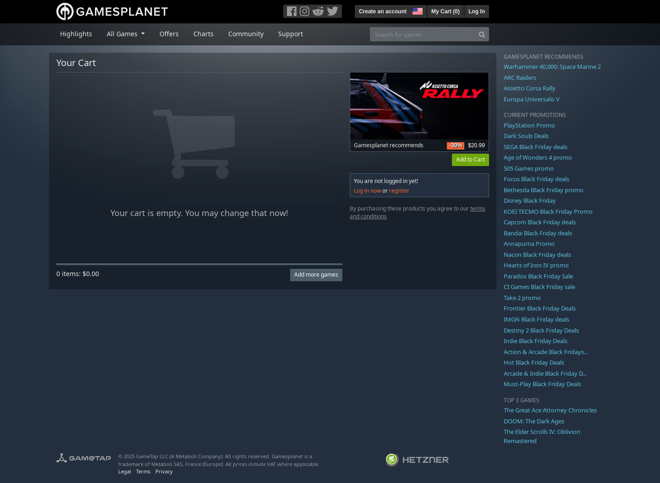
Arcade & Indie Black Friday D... (545, 373)
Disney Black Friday (530, 200)
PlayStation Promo (529, 125)
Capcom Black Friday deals (540, 222)
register (399, 190)
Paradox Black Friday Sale (538, 276)
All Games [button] (123, 33)
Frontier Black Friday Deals (540, 308)
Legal (124, 471)
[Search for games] (422, 34)
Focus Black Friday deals (536, 179)
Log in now (367, 190)
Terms (143, 471)
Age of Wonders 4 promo (538, 157)
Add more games (316, 274)
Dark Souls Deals (526, 136)
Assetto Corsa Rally (530, 88)
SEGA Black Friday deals (535, 147)
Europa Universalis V (532, 99)
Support (290, 33)
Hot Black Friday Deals (534, 362)
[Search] (482, 34)
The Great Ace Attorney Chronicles (550, 410)
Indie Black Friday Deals (535, 341)
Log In (476, 11)
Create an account (383, 11)
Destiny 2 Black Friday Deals (541, 330)
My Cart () (445, 11)
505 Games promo (529, 168)
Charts (203, 33)
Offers (169, 33)
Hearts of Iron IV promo (536, 265)
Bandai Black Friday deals (538, 233)
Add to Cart (470, 159)
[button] (417, 10)
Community (246, 33)
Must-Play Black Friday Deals (542, 384)
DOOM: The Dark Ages (534, 421)
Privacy (164, 471)
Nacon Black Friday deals (537, 254)
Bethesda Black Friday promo (543, 190)
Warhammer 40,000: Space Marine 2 (552, 66)
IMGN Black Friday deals (536, 319)
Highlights (76, 33)
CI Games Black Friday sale (539, 287)
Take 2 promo (522, 298)
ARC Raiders (520, 77)
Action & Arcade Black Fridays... (546, 352)
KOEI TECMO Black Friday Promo (548, 211)
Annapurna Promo (529, 243)
